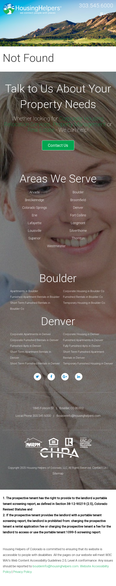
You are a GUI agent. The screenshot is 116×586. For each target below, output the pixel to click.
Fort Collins (78, 215)
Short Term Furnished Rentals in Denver (35, 363)
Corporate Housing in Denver (81, 334)
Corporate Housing (81, 118)
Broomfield (78, 200)
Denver (78, 207)
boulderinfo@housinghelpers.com (56, 566)
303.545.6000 (96, 5)
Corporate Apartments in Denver (30, 334)
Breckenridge (34, 200)
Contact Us (58, 145)
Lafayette (35, 223)
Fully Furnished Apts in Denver (81, 346)
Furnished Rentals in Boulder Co (83, 297)
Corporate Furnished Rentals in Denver (34, 340)
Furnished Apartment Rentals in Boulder (35, 297)
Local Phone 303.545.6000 (33, 416)
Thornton (78, 238)
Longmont (78, 223)
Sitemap (58, 473)
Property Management (79, 124)
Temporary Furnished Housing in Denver (88, 363)
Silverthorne (78, 231)
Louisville (34, 231)
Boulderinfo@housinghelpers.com (79, 416)
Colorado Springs (34, 207)
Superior (34, 238)
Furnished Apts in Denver (25, 346)
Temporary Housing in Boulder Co (84, 303)
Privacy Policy (22, 572)
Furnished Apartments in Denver (83, 340)
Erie (34, 215)
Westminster (56, 246)
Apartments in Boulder (24, 291)
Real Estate (40, 130)
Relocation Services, (27, 124)
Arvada (35, 192)
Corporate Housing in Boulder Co (83, 291)
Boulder (78, 192)
